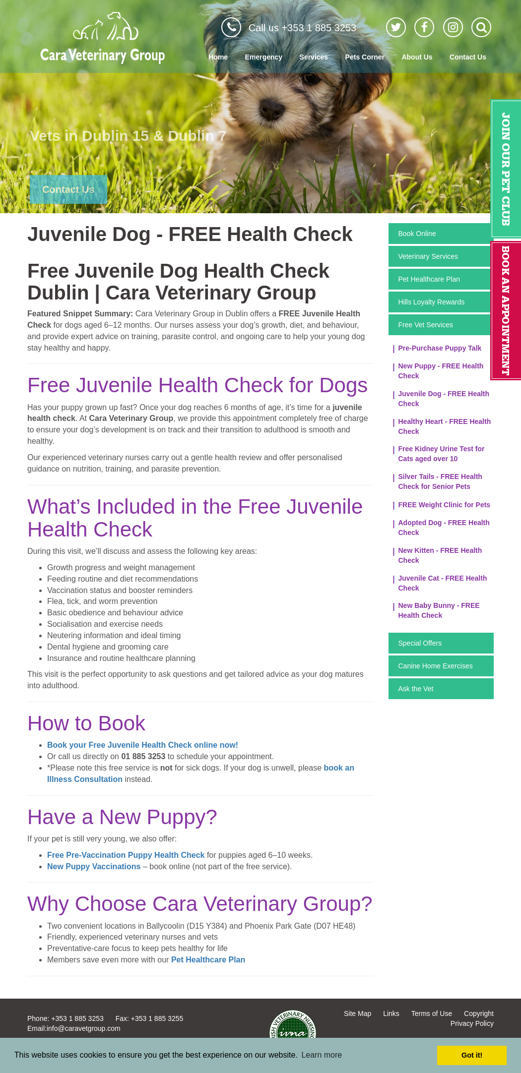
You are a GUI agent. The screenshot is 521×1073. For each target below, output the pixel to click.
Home (218, 57)
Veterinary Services (428, 256)
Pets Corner (365, 57)
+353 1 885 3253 (77, 1018)
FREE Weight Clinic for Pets (444, 505)
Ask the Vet (416, 689)
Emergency (263, 57)
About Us (416, 57)
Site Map (357, 1013)
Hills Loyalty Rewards (431, 302)
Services (314, 57)
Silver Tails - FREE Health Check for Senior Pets (440, 481)
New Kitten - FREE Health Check (440, 555)
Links (391, 1013)
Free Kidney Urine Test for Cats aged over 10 (441, 454)
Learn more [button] (321, 1055)
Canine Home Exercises (435, 666)
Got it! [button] (471, 1055)
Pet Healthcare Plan (429, 279)
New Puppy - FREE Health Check (441, 371)
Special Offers (420, 643)
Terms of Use (431, 1013)
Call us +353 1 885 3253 (302, 27)
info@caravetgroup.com (84, 1028)
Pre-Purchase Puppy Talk (440, 348)
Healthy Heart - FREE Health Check (444, 426)
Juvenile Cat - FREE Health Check (442, 583)
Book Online (417, 234)
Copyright (479, 1013)
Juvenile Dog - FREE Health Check (444, 399)
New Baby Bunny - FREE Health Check (439, 610)
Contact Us (468, 57)
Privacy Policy (472, 1023)
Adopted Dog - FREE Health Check (444, 527)
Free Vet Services (426, 325)
